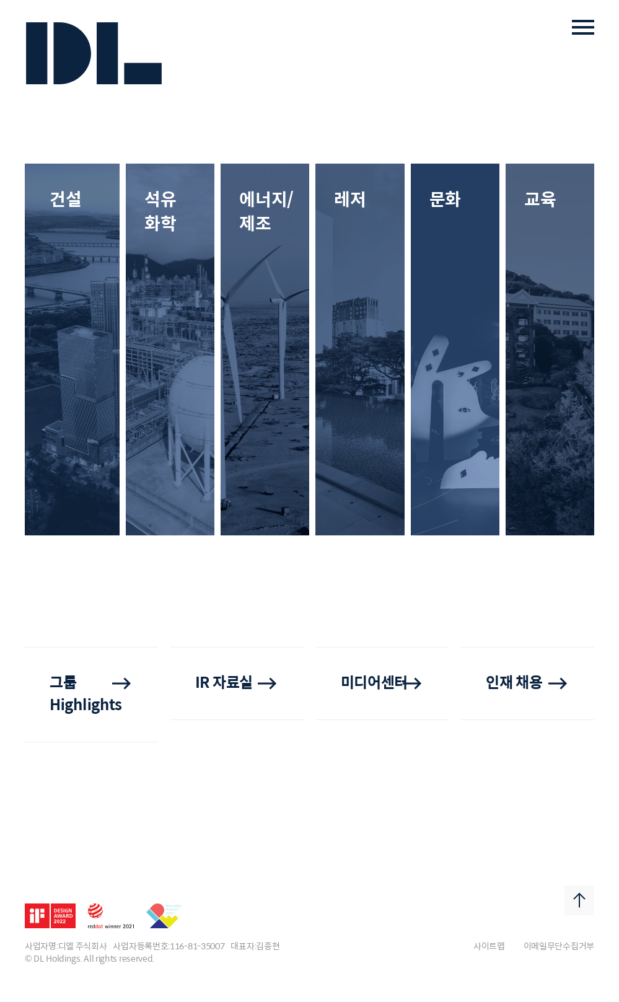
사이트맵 (489, 946)
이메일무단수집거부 (559, 946)
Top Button (579, 900)
